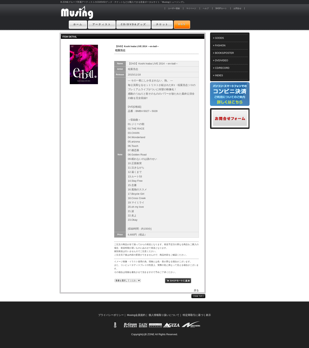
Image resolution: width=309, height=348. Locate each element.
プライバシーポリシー (111, 315)
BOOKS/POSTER (224, 53)
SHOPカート (221, 8)
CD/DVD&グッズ (133, 24)
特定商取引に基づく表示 (197, 315)
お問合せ (237, 8)
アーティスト (101, 24)
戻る (196, 290)
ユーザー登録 (174, 8)
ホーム (78, 24)
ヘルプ (206, 8)
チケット (162, 24)
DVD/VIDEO (221, 60)
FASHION (220, 45)
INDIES (219, 75)
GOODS (219, 38)
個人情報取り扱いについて (164, 315)
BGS (182, 24)
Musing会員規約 (136, 315)
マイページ (191, 8)
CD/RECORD (222, 68)
